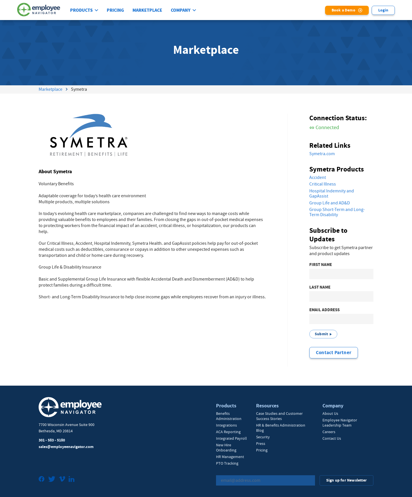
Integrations (226, 425)
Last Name (319, 287)
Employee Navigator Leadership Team (339, 422)
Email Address (324, 309)
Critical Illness (322, 184)
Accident (317, 177)
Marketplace (147, 10)
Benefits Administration (228, 416)
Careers (328, 431)
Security (263, 436)
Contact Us (331, 438)
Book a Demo (343, 10)
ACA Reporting (228, 431)
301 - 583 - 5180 (52, 440)
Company (181, 10)
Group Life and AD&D (329, 203)
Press (260, 443)
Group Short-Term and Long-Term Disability (337, 212)
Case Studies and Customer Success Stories (279, 416)
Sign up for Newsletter (346, 480)
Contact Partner (333, 352)
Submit (321, 334)
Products (81, 10)
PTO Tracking (227, 463)
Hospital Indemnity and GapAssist (331, 193)
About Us (330, 413)
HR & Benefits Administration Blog (280, 428)
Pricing (115, 10)
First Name (320, 264)
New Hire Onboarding (226, 447)
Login (383, 10)
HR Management (230, 456)
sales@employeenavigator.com (66, 446)
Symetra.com (322, 153)
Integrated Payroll (231, 438)
